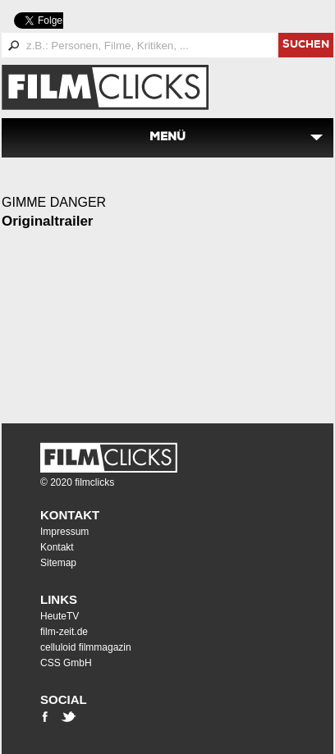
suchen (305, 45)
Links (58, 599)
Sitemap (58, 563)
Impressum (64, 531)
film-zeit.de (64, 631)
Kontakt (69, 515)
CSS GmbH (66, 663)
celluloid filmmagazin (85, 647)
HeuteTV (59, 616)
